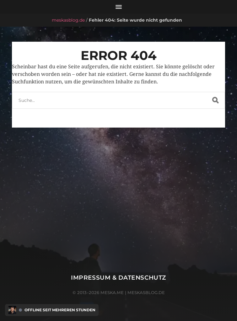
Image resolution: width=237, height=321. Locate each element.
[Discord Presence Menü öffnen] (12, 310)
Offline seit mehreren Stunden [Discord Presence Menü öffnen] (59, 310)
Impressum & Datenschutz (118, 277)
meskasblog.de (68, 20)
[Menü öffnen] (118, 7)
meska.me (112, 292)
